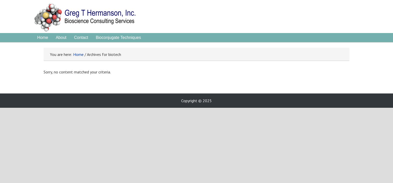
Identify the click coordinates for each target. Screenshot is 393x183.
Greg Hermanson (97, 18)
